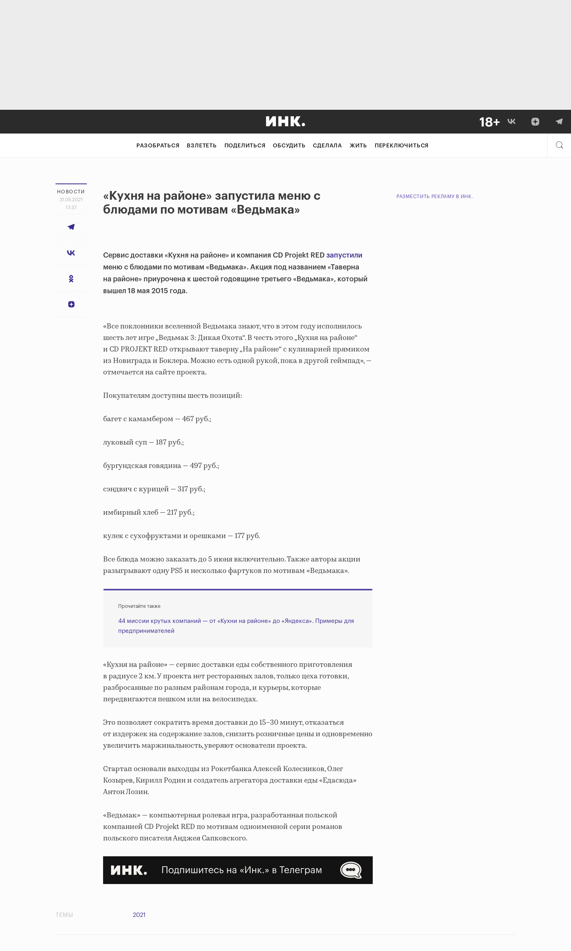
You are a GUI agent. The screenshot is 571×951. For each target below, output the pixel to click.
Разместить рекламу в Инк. (435, 196)
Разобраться (158, 146)
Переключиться (402, 146)
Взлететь (202, 146)
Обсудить (289, 146)
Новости (71, 191)
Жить (358, 146)
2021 (139, 915)
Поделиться (245, 146)
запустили (344, 255)
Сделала (327, 146)
